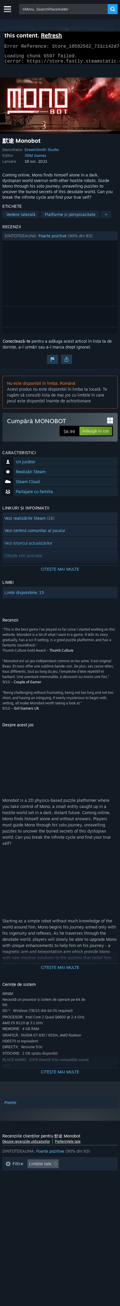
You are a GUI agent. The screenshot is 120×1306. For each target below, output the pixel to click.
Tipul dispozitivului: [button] (24, 1202)
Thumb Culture (61, 654)
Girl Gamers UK (26, 712)
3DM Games (35, 159)
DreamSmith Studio (42, 153)
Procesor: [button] (61, 1193)
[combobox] (63, 9)
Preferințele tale (68, 1145)
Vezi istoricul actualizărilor (28, 546)
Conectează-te (16, 344)
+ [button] (106, 217)
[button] (60, 239)
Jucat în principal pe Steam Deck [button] (76, 1185)
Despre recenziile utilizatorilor (26, 1145)
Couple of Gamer (27, 685)
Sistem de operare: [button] (23, 1193)
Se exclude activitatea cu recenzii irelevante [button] (47, 1176)
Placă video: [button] (93, 1193)
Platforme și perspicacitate (70, 217)
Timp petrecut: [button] (19, 1185)
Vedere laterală (20, 217)
